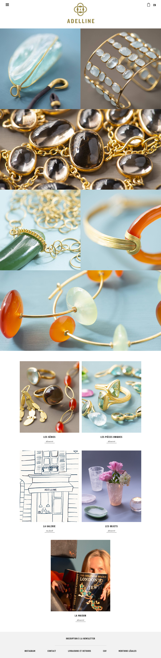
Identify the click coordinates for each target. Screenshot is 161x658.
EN (154, 5)
